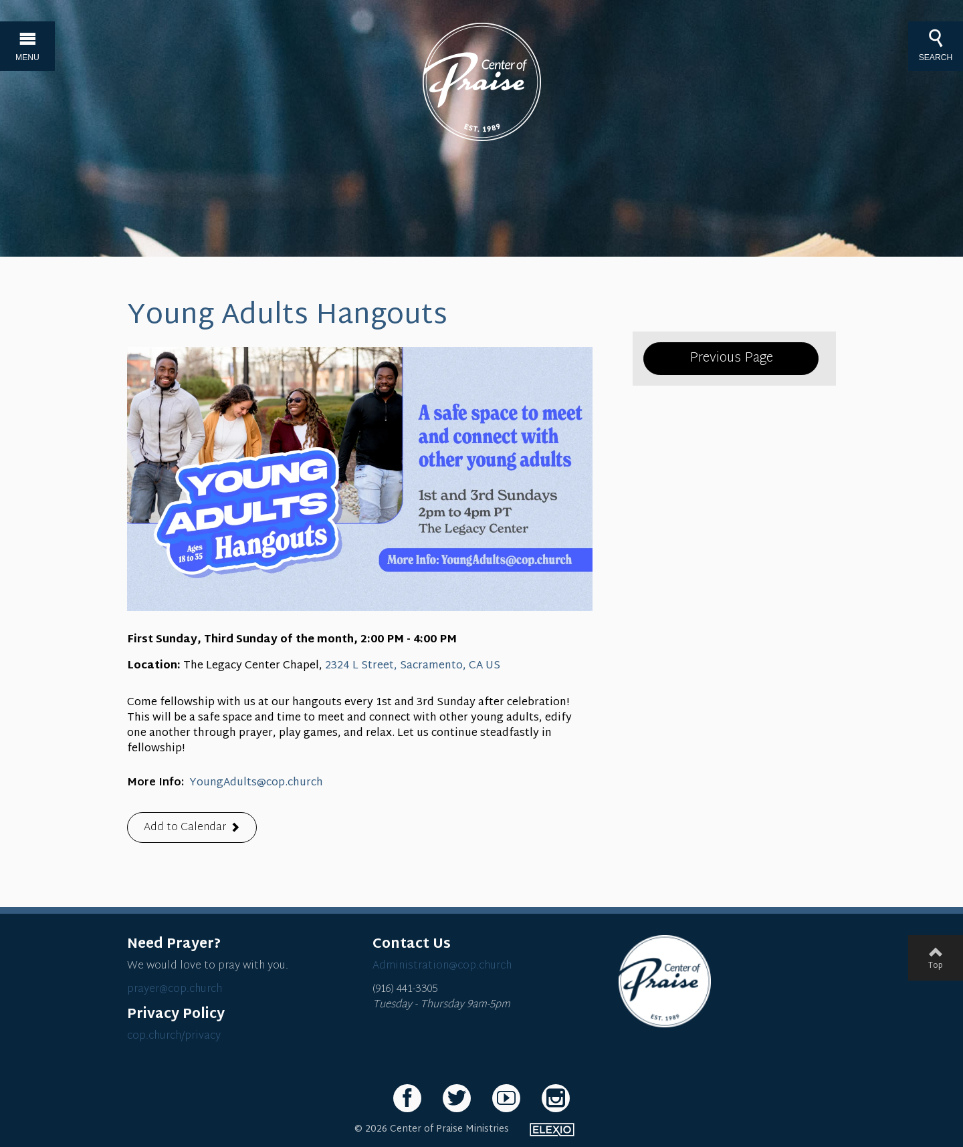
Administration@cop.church (442, 966)
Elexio (552, 1129)
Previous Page (731, 358)
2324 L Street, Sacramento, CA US (412, 666)
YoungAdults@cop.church (256, 783)
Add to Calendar (185, 828)
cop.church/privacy (174, 1036)
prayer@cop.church (174, 989)
